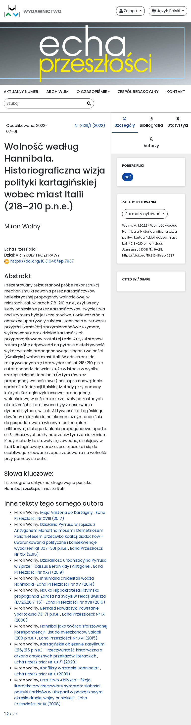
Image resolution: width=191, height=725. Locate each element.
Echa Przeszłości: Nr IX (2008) (50, 701)
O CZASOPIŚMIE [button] (92, 91)
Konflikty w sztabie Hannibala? (70, 668)
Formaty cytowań (143, 214)
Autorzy (151, 143)
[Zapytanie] (49, 103)
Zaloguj (129, 11)
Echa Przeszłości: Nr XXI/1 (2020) (45, 662)
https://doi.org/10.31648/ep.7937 (39, 261)
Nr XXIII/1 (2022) (90, 125)
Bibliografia (151, 122)
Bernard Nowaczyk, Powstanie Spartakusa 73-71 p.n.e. (56, 611)
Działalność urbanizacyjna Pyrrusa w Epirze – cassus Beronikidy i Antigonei (60, 563)
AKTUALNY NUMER (21, 91)
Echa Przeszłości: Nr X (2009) (42, 674)
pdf (127, 177)
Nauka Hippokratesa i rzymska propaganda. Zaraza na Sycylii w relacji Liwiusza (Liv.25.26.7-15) (60, 596)
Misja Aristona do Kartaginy (67, 512)
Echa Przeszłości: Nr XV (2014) (66, 584)
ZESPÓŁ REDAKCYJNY (138, 91)
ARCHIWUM (57, 91)
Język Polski (166, 11)
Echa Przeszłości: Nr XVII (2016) (75, 602)
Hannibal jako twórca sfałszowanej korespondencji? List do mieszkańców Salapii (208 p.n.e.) (60, 632)
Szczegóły (125, 122)
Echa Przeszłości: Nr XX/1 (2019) (58, 569)
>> (15, 714)
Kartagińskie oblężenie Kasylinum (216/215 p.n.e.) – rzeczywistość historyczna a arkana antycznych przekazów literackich (59, 650)
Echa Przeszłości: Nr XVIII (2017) (59, 515)
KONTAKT (176, 91)
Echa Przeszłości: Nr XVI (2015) (68, 638)
